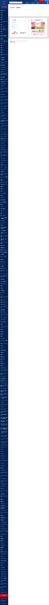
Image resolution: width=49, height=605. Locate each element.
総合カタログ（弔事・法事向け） (4, 394)
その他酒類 (3, 290)
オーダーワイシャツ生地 (4, 531)
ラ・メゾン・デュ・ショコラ (4, 88)
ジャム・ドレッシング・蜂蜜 (4, 174)
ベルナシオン (3, 123)
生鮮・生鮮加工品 (4, 29)
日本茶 (2, 195)
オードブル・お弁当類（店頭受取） (4, 218)
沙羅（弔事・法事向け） (4, 415)
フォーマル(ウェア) (4, 522)
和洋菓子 (2, 259)
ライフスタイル (3, 67)
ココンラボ (3, 465)
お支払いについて (16, 26)
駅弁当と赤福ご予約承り (4, 74)
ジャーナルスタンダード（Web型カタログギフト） (4, 432)
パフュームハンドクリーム (4, 476)
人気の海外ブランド (4, 81)
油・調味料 (3, 59)
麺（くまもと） (3, 261)
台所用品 (2, 352)
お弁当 (2, 225)
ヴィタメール (3, 145)
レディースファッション (4, 513)
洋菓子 (2, 186)
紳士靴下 (2, 540)
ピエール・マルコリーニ (4, 103)
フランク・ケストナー (4, 129)
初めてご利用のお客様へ (28, 2)
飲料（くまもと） (3, 268)
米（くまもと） (3, 292)
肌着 (2, 536)
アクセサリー (3, 545)
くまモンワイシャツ (4, 528)
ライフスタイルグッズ (4, 307)
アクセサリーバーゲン (4, 592)
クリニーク (3, 451)
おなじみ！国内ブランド (4, 155)
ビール (2, 206)
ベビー (2, 556)
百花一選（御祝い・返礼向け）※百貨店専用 (4, 428)
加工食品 (2, 171)
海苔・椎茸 (3, 245)
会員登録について (16, 22)
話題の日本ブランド (4, 138)
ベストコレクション (4, 388)
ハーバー (2, 463)
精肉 (2, 31)
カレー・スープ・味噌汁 (4, 177)
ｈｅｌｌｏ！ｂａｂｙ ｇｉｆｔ (4, 439)
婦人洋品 (2, 515)
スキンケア (3, 453)
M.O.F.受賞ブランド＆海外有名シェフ (4, 121)
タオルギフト (3, 71)
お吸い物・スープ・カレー (4, 55)
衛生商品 (2, 363)
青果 (2, 213)
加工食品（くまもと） (4, 233)
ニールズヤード (3, 470)
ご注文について (15, 24)
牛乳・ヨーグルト (3, 304)
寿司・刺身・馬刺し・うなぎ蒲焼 (4, 228)
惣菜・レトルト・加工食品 (4, 236)
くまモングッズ (3, 571)
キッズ (2, 562)
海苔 (2, 47)
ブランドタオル (3, 319)
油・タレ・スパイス (4, 182)
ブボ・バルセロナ (3, 118)
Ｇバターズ (3, 112)
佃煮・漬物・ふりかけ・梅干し (4, 239)
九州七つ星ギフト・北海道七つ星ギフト (4, 421)
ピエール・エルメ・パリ (4, 97)
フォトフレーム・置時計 (4, 341)
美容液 (2, 499)
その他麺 (2, 266)
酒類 (2, 24)
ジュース (2, 197)
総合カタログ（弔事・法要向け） (4, 386)
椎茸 (2, 45)
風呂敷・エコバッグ (4, 551)
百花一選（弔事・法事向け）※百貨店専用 (4, 418)
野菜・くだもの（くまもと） (4, 297)
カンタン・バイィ (3, 136)
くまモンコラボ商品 (4, 578)
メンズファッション (4, 524)
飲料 (2, 19)
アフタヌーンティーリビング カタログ (4, 442)
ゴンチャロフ (3, 158)
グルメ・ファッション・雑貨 (4, 374)
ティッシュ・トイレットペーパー (4, 327)
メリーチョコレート (4, 160)
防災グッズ (3, 365)
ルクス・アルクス (3, 108)
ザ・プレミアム (3, 376)
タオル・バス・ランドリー (4, 315)
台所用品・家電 (3, 350)
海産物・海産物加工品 (4, 36)
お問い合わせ (17, 40)
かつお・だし (3, 43)
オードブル (3, 220)
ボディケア (3, 488)
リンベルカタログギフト (4, 370)
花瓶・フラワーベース (4, 343)
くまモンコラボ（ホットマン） (4, 584)
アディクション (3, 486)
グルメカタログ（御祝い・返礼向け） (4, 397)
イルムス (2, 402)
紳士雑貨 (2, 538)
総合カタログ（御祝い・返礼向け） (4, 391)
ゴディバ (2, 110)
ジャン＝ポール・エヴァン (4, 92)
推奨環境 (25, 40)
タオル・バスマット (4, 317)
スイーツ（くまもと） (4, 257)
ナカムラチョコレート (4, 149)
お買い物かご (46, 2)
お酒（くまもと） (4, 283)
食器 (2, 329)
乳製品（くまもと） (4, 302)
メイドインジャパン (4, 400)
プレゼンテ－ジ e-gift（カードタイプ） (4, 436)
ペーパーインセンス (4, 478)
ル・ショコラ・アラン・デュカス (4, 115)
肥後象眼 (2, 547)
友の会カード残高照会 (34, 2)
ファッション (3, 510)
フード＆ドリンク (4, 169)
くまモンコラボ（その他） (4, 587)
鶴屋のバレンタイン (4, 79)
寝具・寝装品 (3, 309)
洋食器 (2, 331)
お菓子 (2, 12)
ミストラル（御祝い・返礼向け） (4, 412)
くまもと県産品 (3, 230)
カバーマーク (3, 458)
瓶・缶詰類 (3, 57)
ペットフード (3, 569)
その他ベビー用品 (3, 560)
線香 (2, 361)
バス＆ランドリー (4, 69)
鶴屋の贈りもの (3, 10)
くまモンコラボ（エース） (4, 581)
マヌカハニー (3, 503)
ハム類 (2, 33)
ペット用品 (3, 567)
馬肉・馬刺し (2, 279)
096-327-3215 (3, 600)
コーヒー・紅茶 (3, 193)
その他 (2, 345)
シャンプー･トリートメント (4, 491)
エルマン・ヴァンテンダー (4, 100)
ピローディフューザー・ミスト (4, 481)
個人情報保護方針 (21, 40)
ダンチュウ (3, 406)
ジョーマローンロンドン (4, 461)
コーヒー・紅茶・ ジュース (4, 22)
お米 (1, 294)
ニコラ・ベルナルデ (4, 134)
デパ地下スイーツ (4, 184)
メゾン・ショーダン (4, 106)
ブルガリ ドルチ (3, 83)
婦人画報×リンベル (4, 380)
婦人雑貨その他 (3, 517)
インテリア (3, 338)
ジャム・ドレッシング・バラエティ (4, 62)
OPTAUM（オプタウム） (4, 473)
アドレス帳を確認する (39, 2)
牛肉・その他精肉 (4, 281)
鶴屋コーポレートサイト (12, 40)
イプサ (2, 449)
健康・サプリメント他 (4, 496)
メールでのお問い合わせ (3, 603)
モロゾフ (2, 162)
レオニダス (3, 94)
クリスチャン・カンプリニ (4, 126)
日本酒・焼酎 (3, 208)
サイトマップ (28, 40)
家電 (2, 354)
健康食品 (2, 501)
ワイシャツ (3, 526)
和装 (2, 549)
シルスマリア (3, 147)
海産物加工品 (3, 247)
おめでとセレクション (4, 404)
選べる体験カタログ (4, 378)
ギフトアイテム (3, 558)
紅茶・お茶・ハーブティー (4, 271)
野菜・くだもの (3, 215)
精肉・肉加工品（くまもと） (4, 276)
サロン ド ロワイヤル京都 (4, 152)
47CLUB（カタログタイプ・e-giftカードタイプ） (4, 425)
